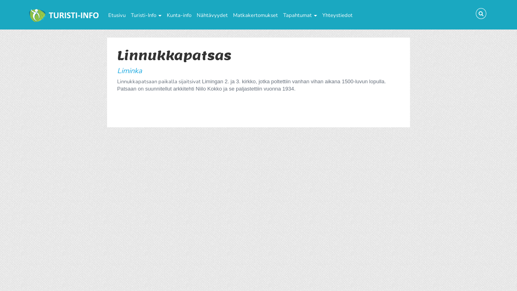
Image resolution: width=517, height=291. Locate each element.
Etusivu (117, 15)
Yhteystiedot (337, 15)
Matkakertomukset (255, 15)
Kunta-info (179, 15)
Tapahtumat (300, 15)
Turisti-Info (146, 15)
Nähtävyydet (212, 15)
